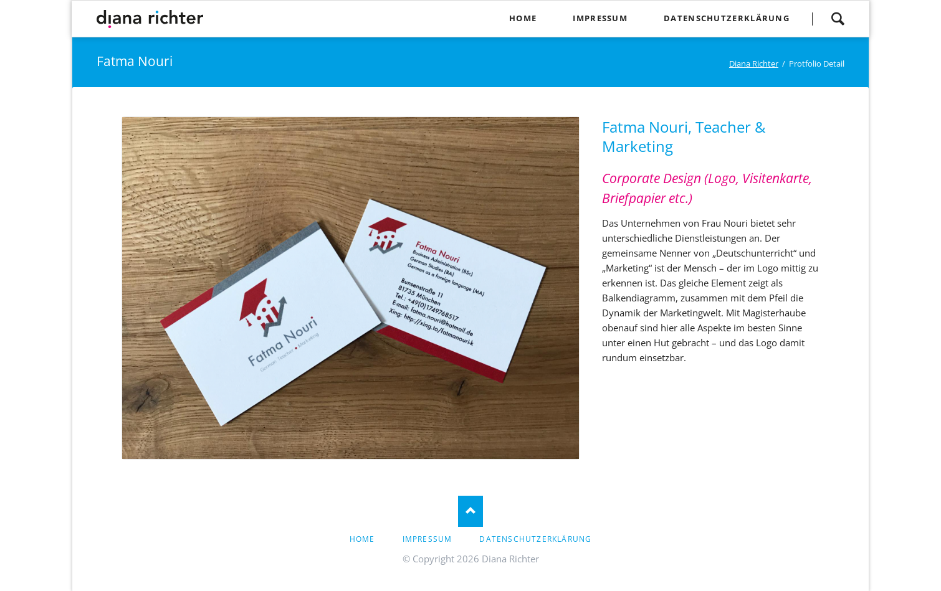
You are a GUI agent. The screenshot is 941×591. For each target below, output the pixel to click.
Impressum (427, 539)
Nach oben (470, 511)
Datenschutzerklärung (535, 539)
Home (362, 539)
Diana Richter (753, 63)
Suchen (837, 19)
